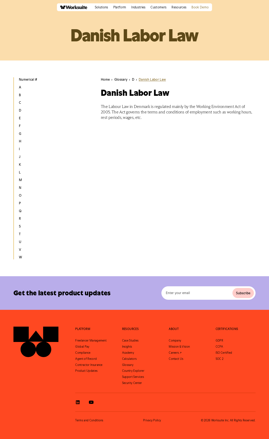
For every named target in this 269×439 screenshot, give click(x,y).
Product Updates (86, 371)
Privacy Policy (152, 420)
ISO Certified (224, 353)
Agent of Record (86, 359)
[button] (101, 7)
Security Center (132, 383)
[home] (72, 7)
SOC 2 (220, 359)
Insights (127, 346)
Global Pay (82, 346)
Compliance (82, 353)
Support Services (133, 377)
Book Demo (200, 7)
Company (175, 340)
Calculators (129, 359)
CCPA (219, 346)
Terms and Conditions (89, 420)
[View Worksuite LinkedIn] (77, 402)
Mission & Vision (179, 346)
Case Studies (130, 340)
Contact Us (176, 359)
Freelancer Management (91, 340)
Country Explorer (133, 371)
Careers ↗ (175, 353)
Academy (128, 353)
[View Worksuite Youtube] (91, 402)
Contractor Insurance (88, 365)
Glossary (128, 365)
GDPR (219, 340)
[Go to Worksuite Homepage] (35, 342)
